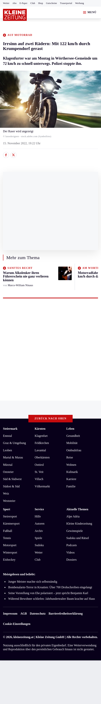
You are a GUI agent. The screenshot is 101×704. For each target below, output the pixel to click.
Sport (6, 509)
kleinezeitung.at (23, 637)
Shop (40, 3)
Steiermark (10, 428)
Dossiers (71, 559)
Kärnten (40, 428)
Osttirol (39, 464)
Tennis (7, 538)
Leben (70, 428)
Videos (70, 552)
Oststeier (8, 471)
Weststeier (9, 500)
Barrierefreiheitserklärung (66, 613)
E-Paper (23, 3)
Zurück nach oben (50, 418)
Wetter (6, 3)
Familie (70, 486)
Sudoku (39, 545)
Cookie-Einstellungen (16, 623)
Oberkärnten (42, 457)
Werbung (79, 3)
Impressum (10, 613)
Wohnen (71, 464)
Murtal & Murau (13, 457)
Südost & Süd (11, 486)
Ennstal (7, 435)
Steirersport (10, 516)
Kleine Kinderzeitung (79, 523)
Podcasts (71, 545)
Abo (15, 3)
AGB (23, 613)
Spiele (38, 538)
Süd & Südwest (12, 479)
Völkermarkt (42, 486)
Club (32, 3)
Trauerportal (66, 3)
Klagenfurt (41, 435)
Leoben (7, 450)
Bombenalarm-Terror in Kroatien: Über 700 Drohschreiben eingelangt (50, 587)
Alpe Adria (73, 516)
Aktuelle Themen (77, 509)
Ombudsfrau (73, 450)
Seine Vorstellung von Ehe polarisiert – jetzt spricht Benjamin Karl (48, 593)
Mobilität (71, 443)
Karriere (71, 479)
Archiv (39, 530)
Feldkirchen (42, 443)
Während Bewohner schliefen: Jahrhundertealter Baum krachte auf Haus (51, 598)
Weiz (6, 493)
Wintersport (10, 552)
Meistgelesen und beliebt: (19, 574)
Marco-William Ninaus (20, 285)
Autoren (39, 523)
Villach (39, 479)
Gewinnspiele (74, 530)
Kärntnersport (11, 523)
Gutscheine (51, 3)
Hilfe (38, 516)
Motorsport (9, 545)
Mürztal (8, 464)
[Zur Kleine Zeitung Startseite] (15, 15)
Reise (69, 457)
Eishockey (9, 559)
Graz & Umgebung (14, 443)
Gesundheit (73, 435)
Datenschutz (38, 613)
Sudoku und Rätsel (77, 538)
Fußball (7, 530)
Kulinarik (72, 471)
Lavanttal (40, 450)
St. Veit (39, 471)
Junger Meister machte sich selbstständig (32, 581)
